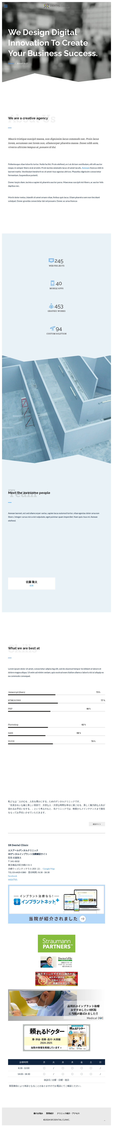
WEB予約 (12, 879)
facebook (12, 876)
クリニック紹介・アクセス (68, 1113)
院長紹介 (50, 1113)
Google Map (49, 868)
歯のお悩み (38, 1113)
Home (11, 63)
